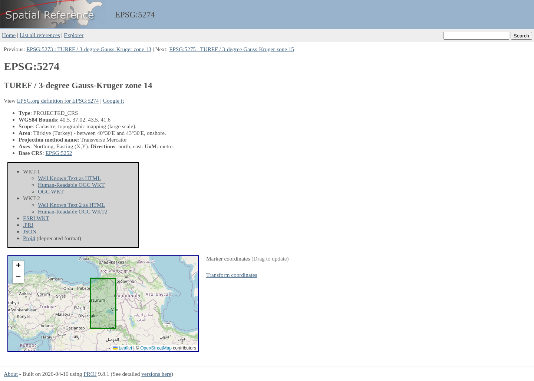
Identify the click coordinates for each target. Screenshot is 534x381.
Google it (113, 100)
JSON (29, 231)
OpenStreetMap (156, 348)
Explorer (73, 35)
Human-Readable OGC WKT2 (73, 211)
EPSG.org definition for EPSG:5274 (58, 100)
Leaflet (122, 348)
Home (9, 35)
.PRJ (28, 225)
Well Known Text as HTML (69, 178)
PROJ (89, 374)
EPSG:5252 (59, 153)
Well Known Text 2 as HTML (71, 205)
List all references (40, 35)
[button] (18, 266)
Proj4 (29, 238)
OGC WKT (51, 191)
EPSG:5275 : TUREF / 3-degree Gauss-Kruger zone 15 (231, 49)
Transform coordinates (231, 275)
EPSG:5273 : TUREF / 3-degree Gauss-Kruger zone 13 (88, 49)
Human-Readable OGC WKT (71, 185)
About (11, 374)
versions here (156, 374)
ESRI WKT (36, 218)
